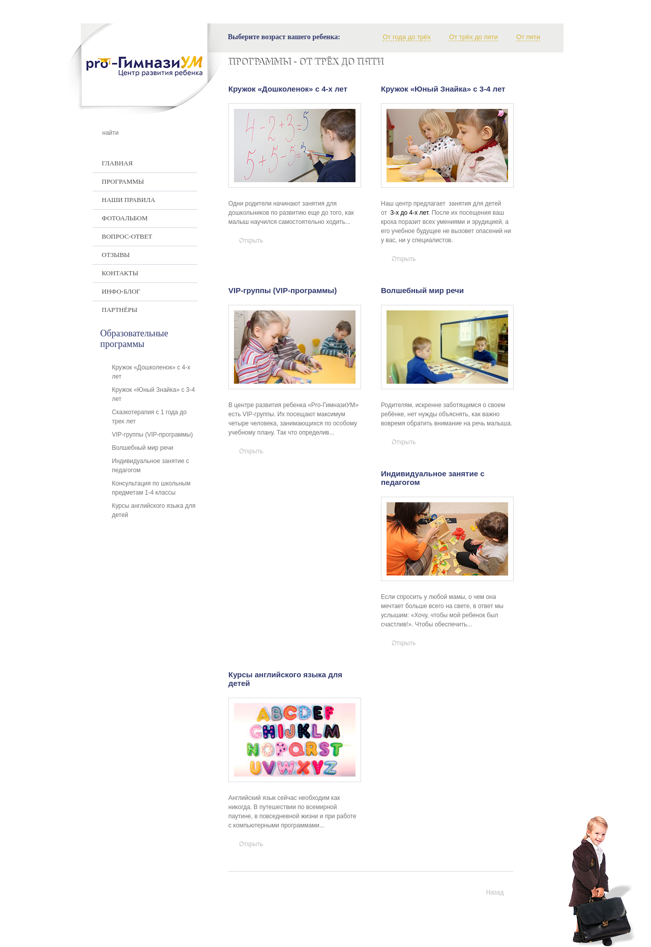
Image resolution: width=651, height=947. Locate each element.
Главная (117, 163)
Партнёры (119, 309)
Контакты (120, 273)
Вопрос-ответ (127, 236)
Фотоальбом (124, 218)
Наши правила (128, 200)
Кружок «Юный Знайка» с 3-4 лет (443, 88)
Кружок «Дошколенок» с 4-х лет (287, 88)
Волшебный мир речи (422, 290)
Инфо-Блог (121, 291)
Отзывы (116, 255)
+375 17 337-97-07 (410, 929)
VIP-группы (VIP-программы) (282, 290)
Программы (123, 181)
